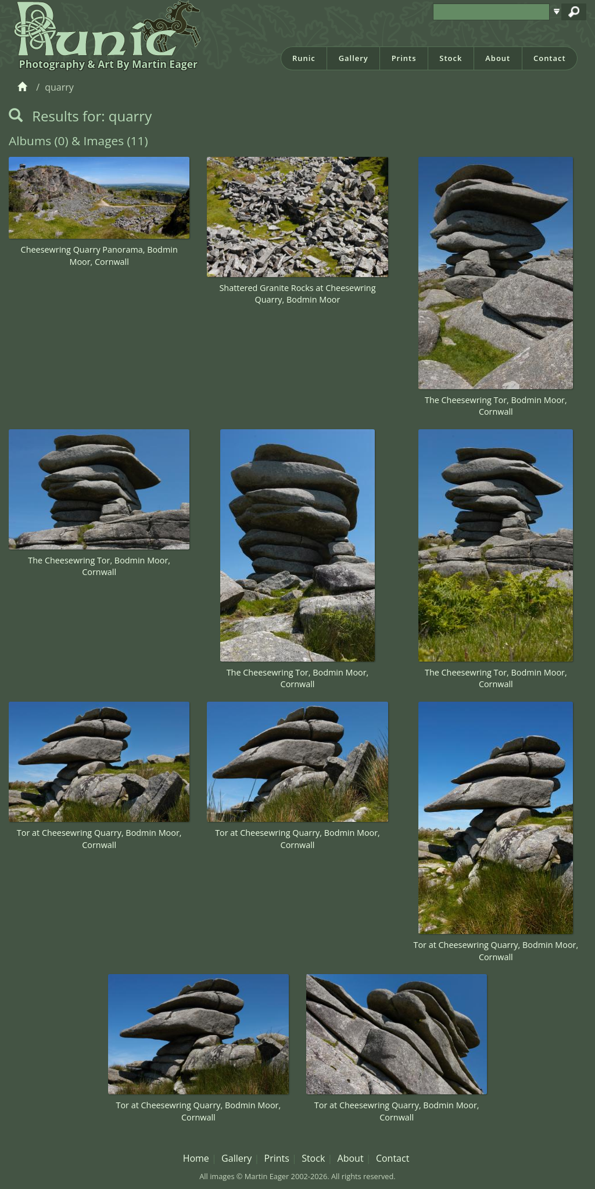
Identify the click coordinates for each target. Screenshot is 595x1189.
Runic (304, 58)
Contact (549, 58)
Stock (450, 58)
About (497, 58)
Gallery (353, 58)
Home (196, 1158)
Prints (404, 58)
